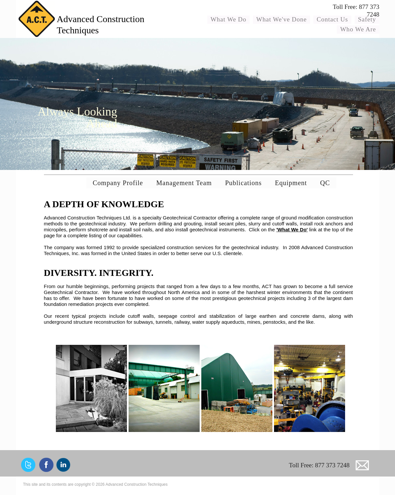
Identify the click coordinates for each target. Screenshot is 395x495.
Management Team (184, 182)
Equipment (291, 182)
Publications (243, 182)
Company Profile (118, 182)
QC (325, 182)
